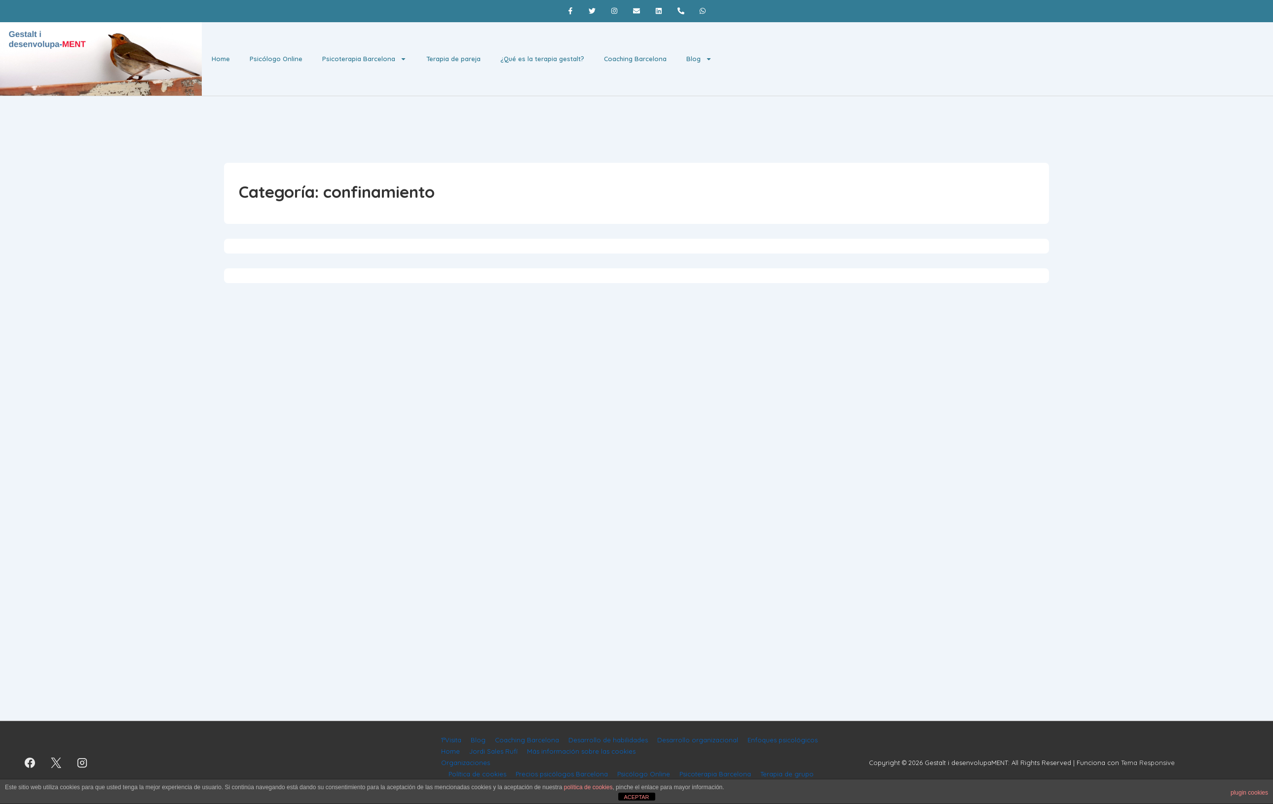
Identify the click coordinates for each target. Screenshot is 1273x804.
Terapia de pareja (453, 59)
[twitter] (56, 762)
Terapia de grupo (787, 774)
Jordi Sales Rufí (493, 751)
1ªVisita (451, 740)
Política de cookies (477, 774)
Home (221, 59)
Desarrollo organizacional (697, 740)
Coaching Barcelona (635, 59)
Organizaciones (465, 763)
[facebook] (30, 762)
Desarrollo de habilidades (608, 740)
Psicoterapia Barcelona (364, 59)
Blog (699, 59)
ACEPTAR (636, 797)
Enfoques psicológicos (783, 740)
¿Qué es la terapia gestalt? (542, 59)
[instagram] (82, 762)
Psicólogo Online (276, 59)
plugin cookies (1249, 792)
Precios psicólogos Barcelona (562, 774)
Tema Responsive (1148, 763)
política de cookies (588, 787)
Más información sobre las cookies (581, 751)
